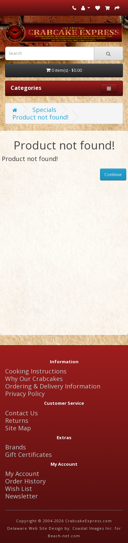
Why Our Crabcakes (34, 378)
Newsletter (21, 496)
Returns (16, 420)
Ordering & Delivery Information (52, 386)
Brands (15, 447)
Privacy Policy (25, 393)
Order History (25, 481)
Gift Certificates (28, 454)
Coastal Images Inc (92, 528)
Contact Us (21, 413)
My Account (22, 473)
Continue (113, 174)
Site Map (18, 428)
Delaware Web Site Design (35, 528)
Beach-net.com (64, 535)
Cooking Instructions (36, 371)
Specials (44, 110)
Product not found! (40, 117)
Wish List (18, 488)
